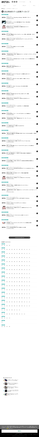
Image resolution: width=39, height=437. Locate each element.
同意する (19, 431)
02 (4, 245)
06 (14, 249)
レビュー (14, 5)
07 (9, 309)
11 (26, 249)
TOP (4, 5)
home (3, 8)
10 (24, 249)
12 (29, 249)
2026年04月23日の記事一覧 (19, 237)
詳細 (7, 428)
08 (19, 249)
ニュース (24, 5)
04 (9, 245)
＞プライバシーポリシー (19, 433)
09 (21, 249)
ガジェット (34, 5)
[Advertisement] (19, 338)
